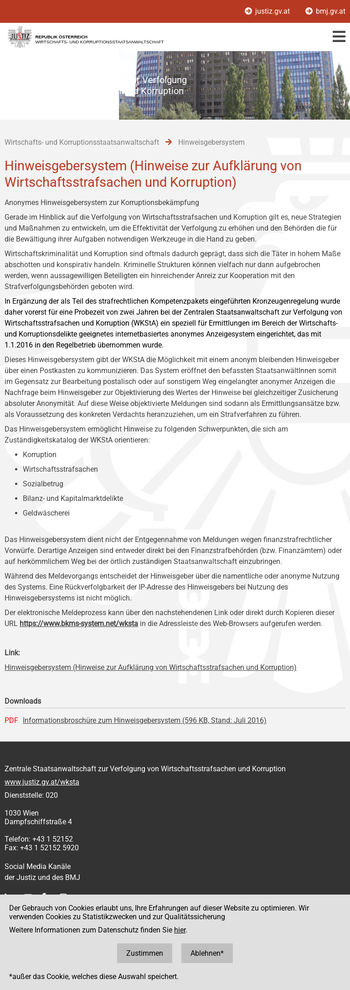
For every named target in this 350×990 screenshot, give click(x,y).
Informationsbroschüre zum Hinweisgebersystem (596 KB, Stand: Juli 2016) (145, 720)
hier (179, 930)
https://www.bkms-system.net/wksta (79, 623)
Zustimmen (144, 953)
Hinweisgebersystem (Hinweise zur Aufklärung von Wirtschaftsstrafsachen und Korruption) (151, 667)
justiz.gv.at (268, 11)
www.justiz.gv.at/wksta (42, 782)
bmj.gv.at (325, 11)
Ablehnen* (207, 953)
